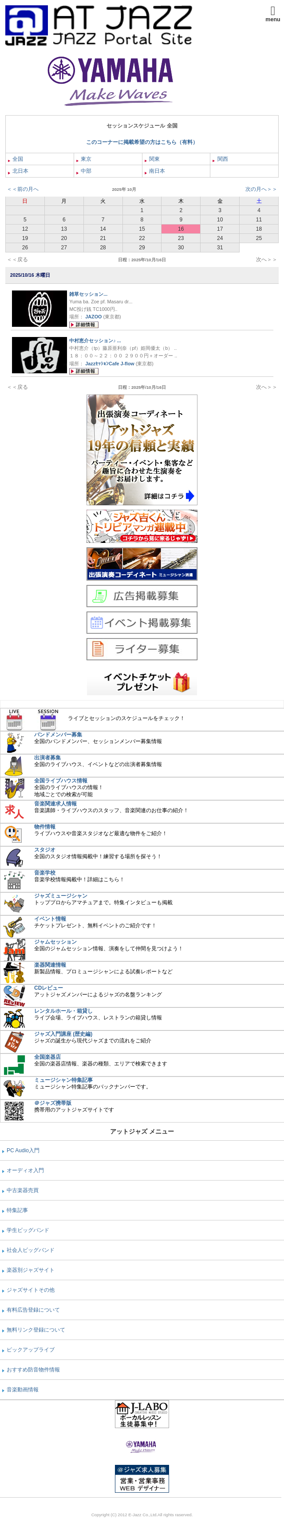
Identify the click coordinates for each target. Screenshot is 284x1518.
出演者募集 (47, 758)
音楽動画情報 (23, 1389)
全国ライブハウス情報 (60, 781)
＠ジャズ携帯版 (52, 1103)
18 (259, 229)
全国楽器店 (47, 1057)
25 (259, 238)
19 (25, 238)
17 (220, 229)
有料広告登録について (33, 1310)
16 (181, 229)
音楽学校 (44, 873)
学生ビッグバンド (28, 1230)
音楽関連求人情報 (55, 804)
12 (25, 229)
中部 (83, 171)
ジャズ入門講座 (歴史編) (63, 1034)
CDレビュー (48, 988)
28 (103, 247)
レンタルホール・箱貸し (63, 1011)
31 (220, 247)
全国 (15, 159)
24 (220, 238)
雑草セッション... (88, 294)
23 (181, 238)
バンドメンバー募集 (58, 735)
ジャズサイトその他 (31, 1290)
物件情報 (44, 827)
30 (181, 247)
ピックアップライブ (31, 1350)
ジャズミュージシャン (60, 896)
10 (220, 220)
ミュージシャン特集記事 (63, 1080)
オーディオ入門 (25, 1170)
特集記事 (17, 1210)
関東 (152, 159)
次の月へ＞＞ (261, 189)
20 (64, 238)
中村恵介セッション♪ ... (95, 340)
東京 (83, 159)
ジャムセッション (55, 942)
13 (64, 229)
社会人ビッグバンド (31, 1250)
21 (103, 238)
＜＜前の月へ (23, 189)
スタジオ (44, 850)
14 (103, 229)
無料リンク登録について (36, 1330)
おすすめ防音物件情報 (33, 1370)
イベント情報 (50, 919)
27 (64, 247)
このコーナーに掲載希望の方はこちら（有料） (142, 142)
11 (259, 220)
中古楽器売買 (23, 1190)
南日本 (155, 171)
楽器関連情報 (50, 965)
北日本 (18, 171)
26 (25, 247)
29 (142, 247)
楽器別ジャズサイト (31, 1270)
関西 (220, 159)
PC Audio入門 (23, 1150)
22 (142, 238)
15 (142, 229)
